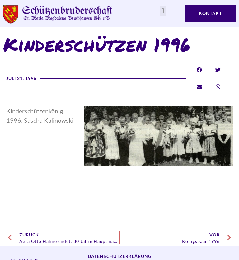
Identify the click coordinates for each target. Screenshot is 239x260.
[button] (163, 11)
